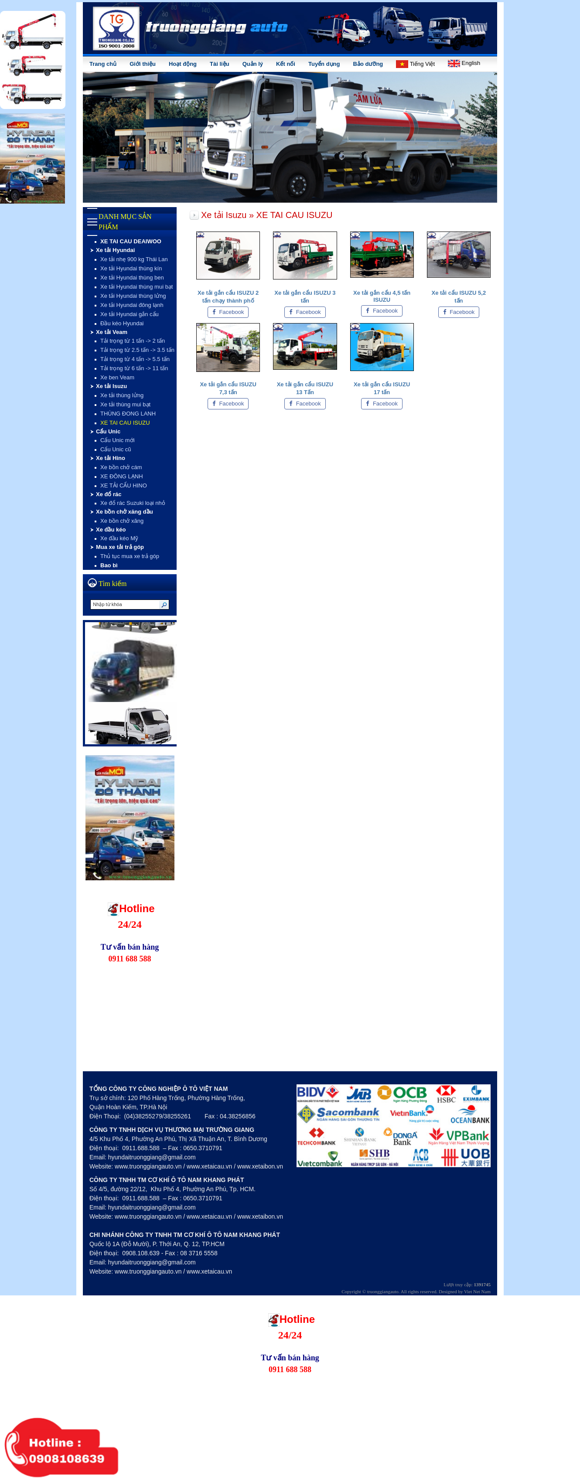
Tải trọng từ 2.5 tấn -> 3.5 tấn (137, 350)
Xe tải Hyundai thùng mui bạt (136, 286)
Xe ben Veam (117, 377)
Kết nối (285, 64)
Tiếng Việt (415, 64)
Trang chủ (102, 64)
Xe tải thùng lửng (121, 395)
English (464, 63)
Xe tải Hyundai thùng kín (131, 268)
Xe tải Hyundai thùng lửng (133, 296)
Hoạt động (183, 64)
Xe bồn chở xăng (121, 521)
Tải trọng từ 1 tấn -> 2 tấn (132, 340)
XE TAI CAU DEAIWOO (130, 241)
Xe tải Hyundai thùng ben (132, 277)
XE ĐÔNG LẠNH (121, 476)
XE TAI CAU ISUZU (125, 422)
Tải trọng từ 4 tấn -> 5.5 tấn (135, 359)
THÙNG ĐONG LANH (128, 413)
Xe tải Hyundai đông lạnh (132, 305)
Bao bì (109, 565)
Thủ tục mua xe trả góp (129, 556)
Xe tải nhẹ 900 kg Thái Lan (134, 259)
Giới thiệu (143, 64)
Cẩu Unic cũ (115, 449)
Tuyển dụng (324, 64)
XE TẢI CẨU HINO (123, 485)
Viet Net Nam (477, 1291)
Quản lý (252, 64)
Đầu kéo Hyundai (122, 323)
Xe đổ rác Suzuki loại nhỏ (132, 503)
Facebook (228, 312)
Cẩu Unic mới (117, 440)
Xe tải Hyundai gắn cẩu (129, 314)
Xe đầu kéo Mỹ (119, 538)
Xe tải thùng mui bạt (125, 404)
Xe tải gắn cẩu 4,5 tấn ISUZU (381, 296)
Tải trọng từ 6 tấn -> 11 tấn (134, 368)
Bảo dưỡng (368, 64)
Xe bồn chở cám (121, 467)
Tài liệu (219, 64)
